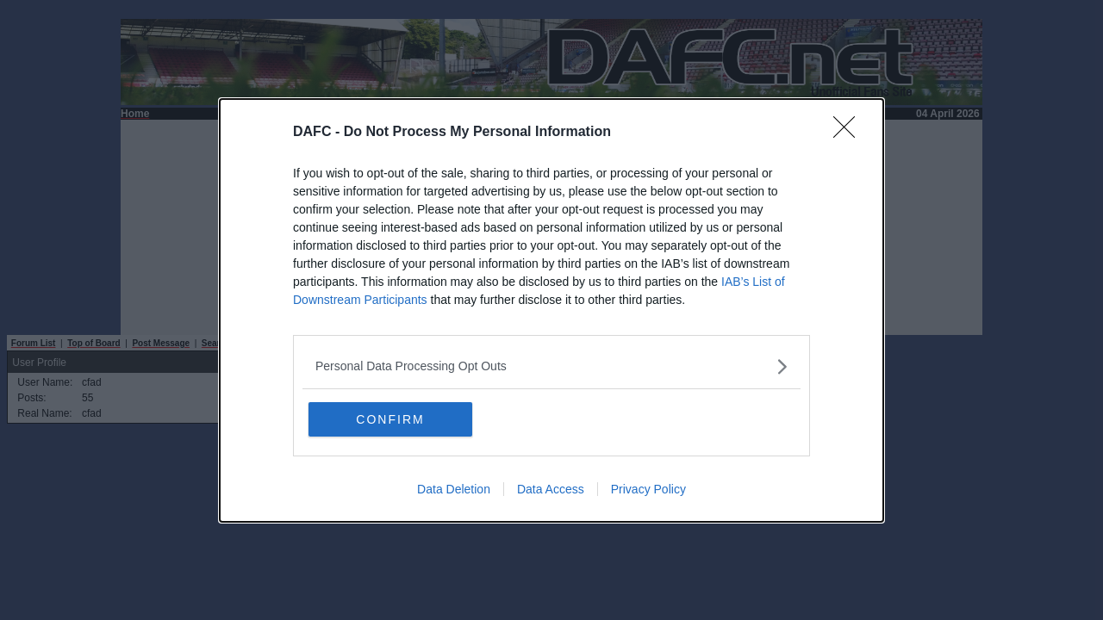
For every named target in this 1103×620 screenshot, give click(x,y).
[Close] (849, 132)
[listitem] (551, 366)
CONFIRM (390, 419)
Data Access (550, 489)
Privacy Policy (648, 489)
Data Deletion (453, 489)
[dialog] (551, 310)
